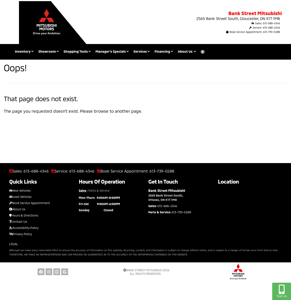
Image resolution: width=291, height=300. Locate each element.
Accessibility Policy (24, 227)
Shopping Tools (77, 51)
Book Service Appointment (29, 203)
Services (141, 51)
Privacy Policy (20, 234)
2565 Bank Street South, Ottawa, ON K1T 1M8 (165, 197)
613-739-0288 (161, 171)
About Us (17, 209)
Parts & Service (99, 190)
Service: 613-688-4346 (264, 27)
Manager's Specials (112, 51)
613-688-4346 (36, 171)
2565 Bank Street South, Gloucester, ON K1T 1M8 (238, 18)
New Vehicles (20, 190)
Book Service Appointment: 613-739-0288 (253, 31)
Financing (164, 51)
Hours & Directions (23, 215)
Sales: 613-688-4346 (265, 23)
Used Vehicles (20, 196)
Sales (82, 190)
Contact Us (18, 221)
